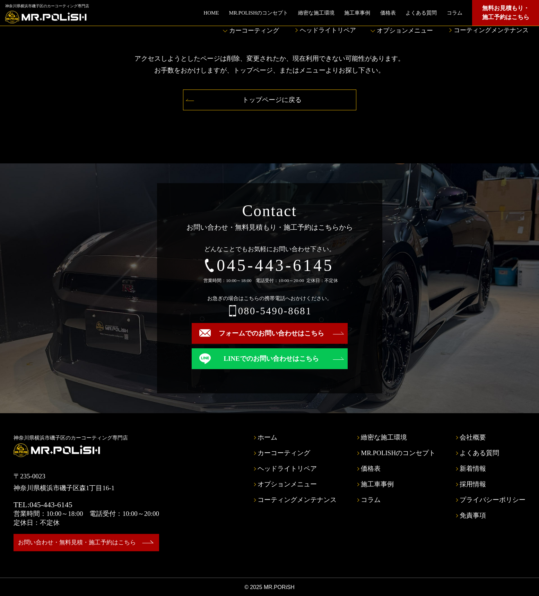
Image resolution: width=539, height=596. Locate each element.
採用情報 (473, 484)
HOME (211, 13)
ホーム (267, 437)
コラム (454, 13)
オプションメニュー (405, 30)
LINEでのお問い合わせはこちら (271, 358)
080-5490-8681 (275, 311)
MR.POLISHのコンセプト (258, 13)
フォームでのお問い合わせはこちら (271, 333)
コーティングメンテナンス (491, 30)
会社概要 (473, 437)
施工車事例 (357, 13)
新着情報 (473, 468)
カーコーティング (254, 30)
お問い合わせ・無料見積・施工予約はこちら (77, 542)
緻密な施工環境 (316, 13)
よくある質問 (421, 13)
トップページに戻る (272, 99)
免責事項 (473, 515)
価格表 (388, 13)
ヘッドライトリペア (328, 30)
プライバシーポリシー (492, 499)
